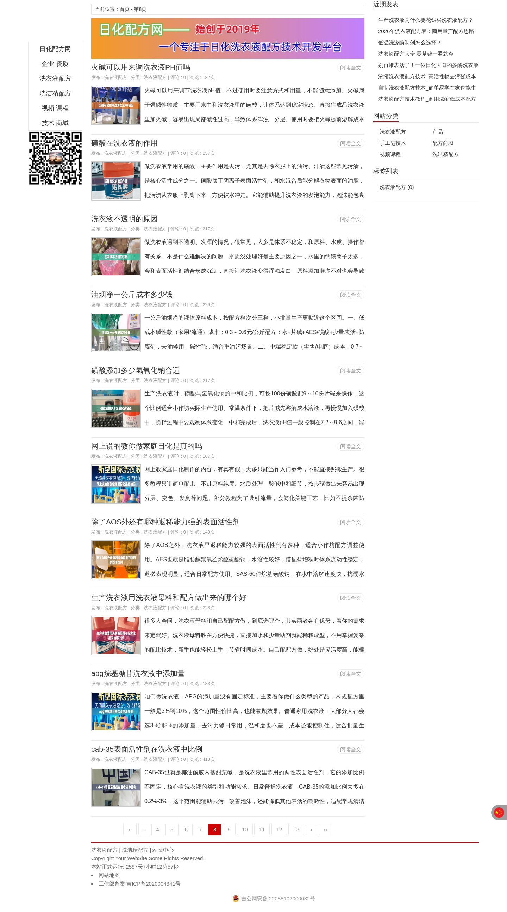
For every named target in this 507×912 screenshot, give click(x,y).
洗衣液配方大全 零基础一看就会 (415, 54)
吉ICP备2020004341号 (153, 884)
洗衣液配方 (55, 78)
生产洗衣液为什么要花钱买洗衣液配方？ (425, 20)
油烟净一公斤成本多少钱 (132, 294)
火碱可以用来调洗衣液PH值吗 (140, 67)
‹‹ (130, 829)
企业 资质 (55, 63)
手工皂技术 (393, 143)
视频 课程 (55, 108)
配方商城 (442, 143)
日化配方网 (55, 23)
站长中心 (163, 850)
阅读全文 (350, 67)
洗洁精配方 (55, 93)
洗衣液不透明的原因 (124, 219)
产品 (437, 132)
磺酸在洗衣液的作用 (124, 143)
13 (296, 829)
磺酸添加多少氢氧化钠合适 (135, 370)
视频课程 (390, 154)
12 (279, 829)
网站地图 (109, 875)
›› (325, 829)
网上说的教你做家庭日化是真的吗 (146, 446)
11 (262, 829)
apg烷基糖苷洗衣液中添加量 (138, 673)
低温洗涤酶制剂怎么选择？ (410, 42)
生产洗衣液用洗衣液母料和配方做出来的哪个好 (168, 597)
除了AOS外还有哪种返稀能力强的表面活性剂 (165, 522)
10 (245, 829)
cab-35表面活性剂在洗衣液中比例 (146, 749)
